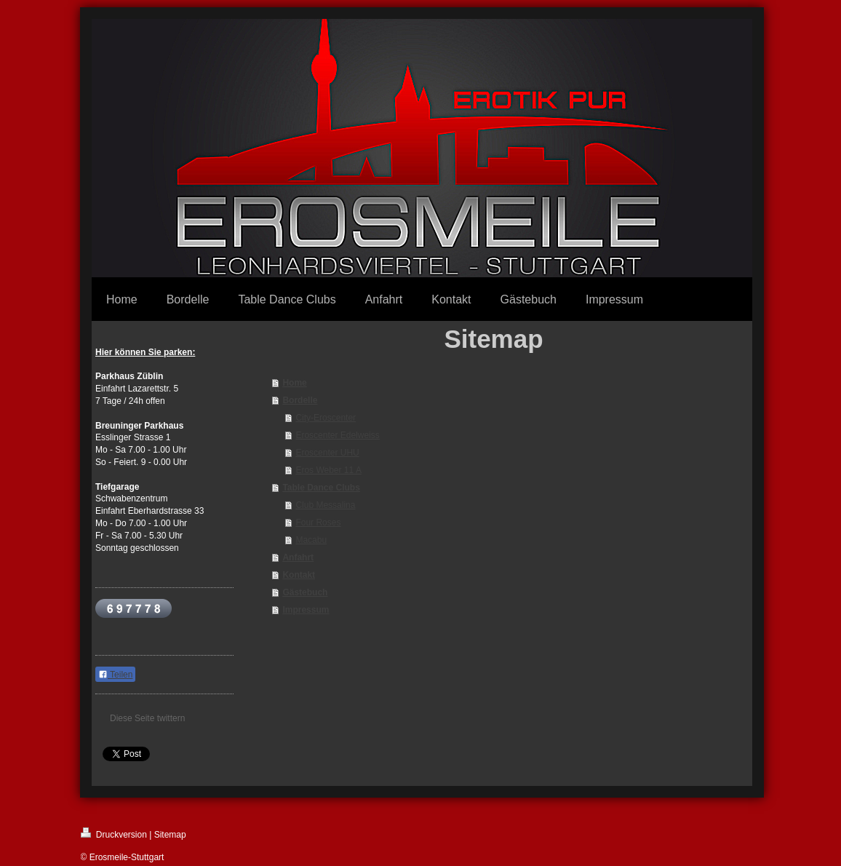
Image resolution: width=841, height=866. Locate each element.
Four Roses (317, 522)
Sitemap (170, 835)
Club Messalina (325, 505)
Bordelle (299, 400)
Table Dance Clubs (320, 487)
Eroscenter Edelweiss (337, 435)
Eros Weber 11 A (328, 470)
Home (294, 383)
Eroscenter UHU (327, 453)
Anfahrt (298, 557)
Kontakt (298, 575)
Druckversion (114, 833)
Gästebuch (304, 592)
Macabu (311, 540)
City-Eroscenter (325, 418)
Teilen (115, 675)
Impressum (305, 610)
